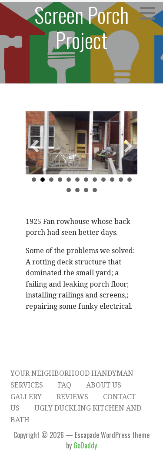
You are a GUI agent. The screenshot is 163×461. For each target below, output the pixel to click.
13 (69, 190)
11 (121, 179)
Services (26, 385)
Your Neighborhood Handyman (71, 373)
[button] (35, 146)
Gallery (26, 397)
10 (112, 179)
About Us (103, 385)
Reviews (72, 397)
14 (77, 190)
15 (86, 190)
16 (95, 190)
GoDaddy (85, 445)
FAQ (64, 385)
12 (129, 179)
